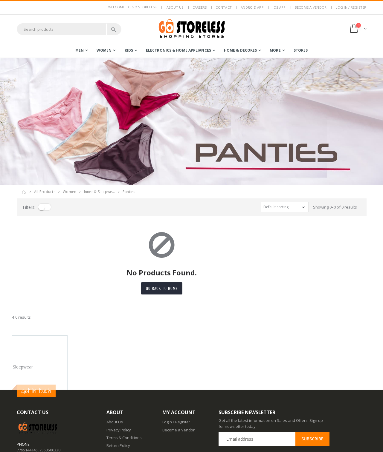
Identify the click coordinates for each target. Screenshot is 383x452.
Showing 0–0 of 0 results (335, 207)
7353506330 (49, 395)
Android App (252, 7)
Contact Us (116, 420)
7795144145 (27, 395)
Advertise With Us (122, 443)
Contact (224, 7)
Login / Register (176, 367)
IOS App (279, 7)
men (79, 50)
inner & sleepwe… (99, 191)
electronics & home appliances (178, 50)
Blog (110, 412)
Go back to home (191, 288)
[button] (358, 29)
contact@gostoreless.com (40, 410)
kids (129, 50)
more (275, 50)
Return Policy (118, 391)
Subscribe (312, 384)
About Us (114, 367)
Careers (200, 7)
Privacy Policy (118, 375)
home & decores (240, 50)
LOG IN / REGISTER (350, 7)
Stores (301, 50)
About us (175, 7)
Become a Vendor (311, 7)
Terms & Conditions (124, 383)
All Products (44, 191)
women (104, 50)
